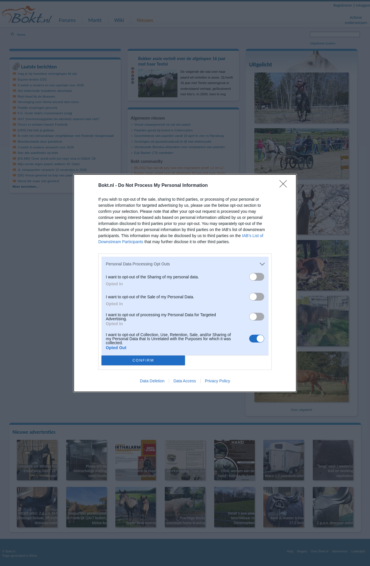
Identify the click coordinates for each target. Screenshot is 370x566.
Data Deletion (152, 381)
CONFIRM (143, 360)
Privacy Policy (217, 381)
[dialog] (185, 283)
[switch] (256, 277)
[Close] (285, 185)
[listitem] (185, 264)
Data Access (184, 381)
